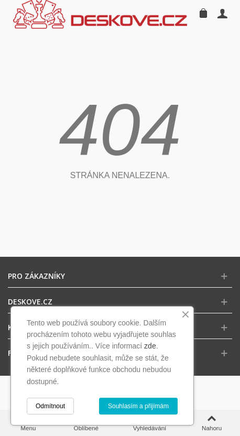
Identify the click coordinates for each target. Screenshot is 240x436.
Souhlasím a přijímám (138, 406)
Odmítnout (50, 406)
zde (150, 346)
